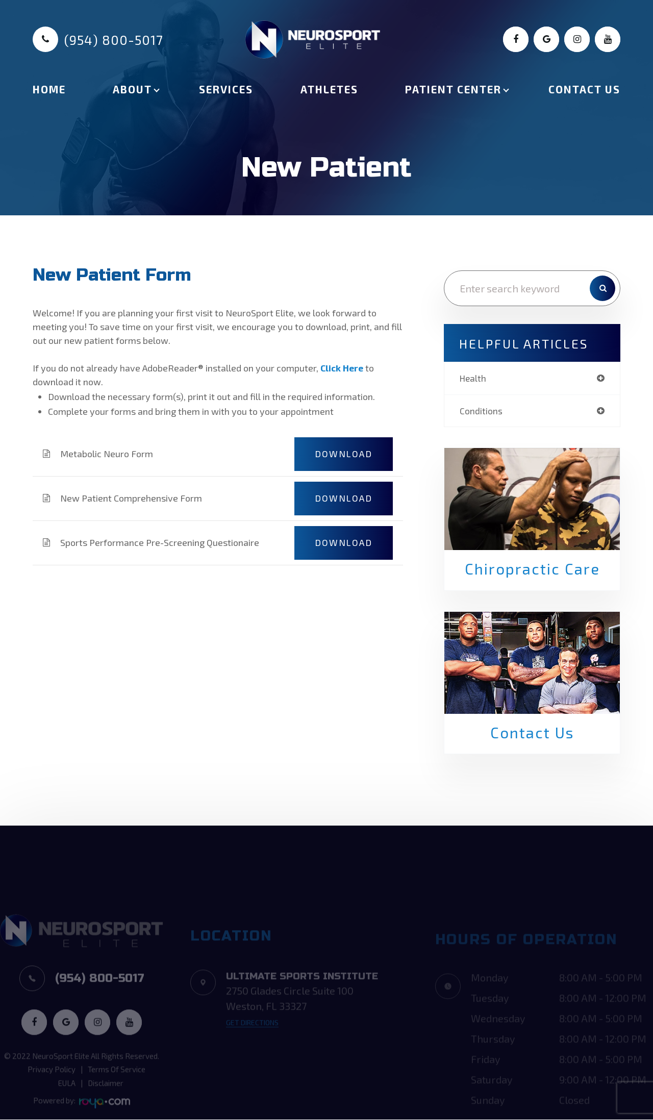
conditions (481, 411)
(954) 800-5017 (113, 40)
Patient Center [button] (453, 89)
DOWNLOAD (343, 454)
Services (226, 89)
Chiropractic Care (532, 570)
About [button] (132, 89)
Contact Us (584, 89)
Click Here (342, 368)
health (473, 378)
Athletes (329, 89)
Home (49, 89)
